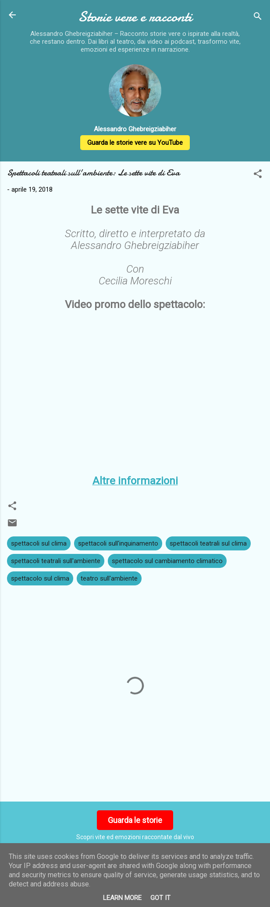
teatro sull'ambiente (109, 578)
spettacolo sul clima (40, 578)
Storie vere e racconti (135, 17)
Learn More (122, 898)
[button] (257, 175)
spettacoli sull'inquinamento (118, 543)
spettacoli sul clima (39, 543)
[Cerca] (257, 17)
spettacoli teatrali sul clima (208, 543)
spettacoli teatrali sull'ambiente (55, 561)
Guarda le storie (135, 820)
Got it (160, 898)
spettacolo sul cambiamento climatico (167, 561)
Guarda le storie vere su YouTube (135, 143)
